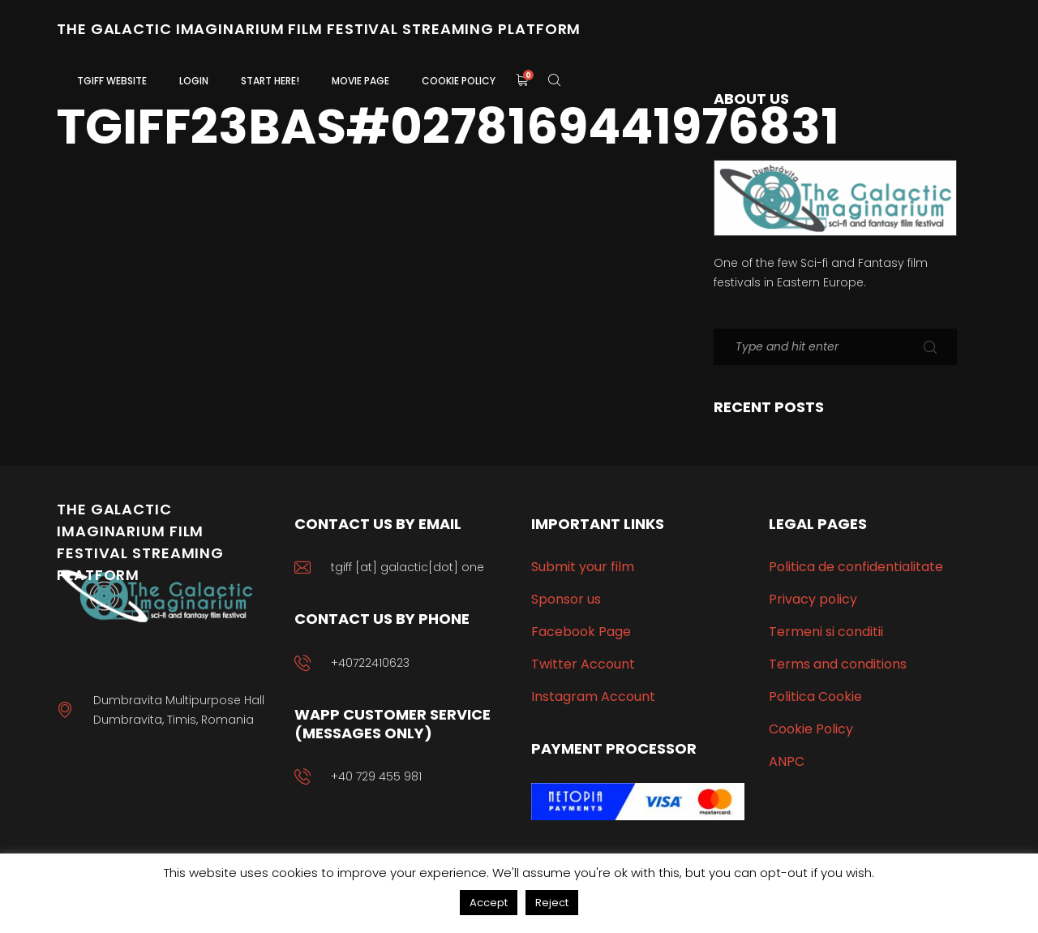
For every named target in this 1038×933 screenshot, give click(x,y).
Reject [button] (551, 902)
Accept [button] (489, 902)
